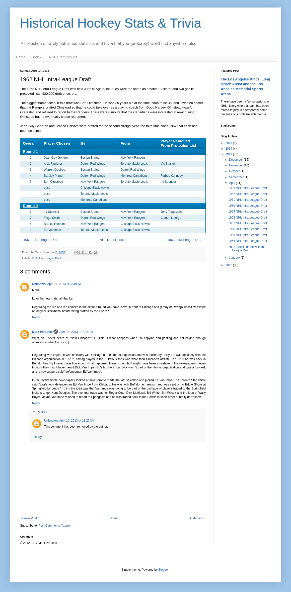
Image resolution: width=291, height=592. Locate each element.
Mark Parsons (42, 332)
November (236, 165)
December (236, 159)
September (237, 177)
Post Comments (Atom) (54, 525)
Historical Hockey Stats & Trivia (110, 23)
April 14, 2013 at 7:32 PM (76, 332)
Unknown (39, 284)
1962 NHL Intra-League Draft (247, 194)
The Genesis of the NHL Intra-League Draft (248, 248)
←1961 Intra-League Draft (39, 240)
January (235, 257)
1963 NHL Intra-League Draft (247, 188)
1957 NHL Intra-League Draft (247, 223)
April (232, 183)
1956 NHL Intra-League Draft (247, 229)
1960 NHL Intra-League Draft (247, 206)
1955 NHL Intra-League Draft (247, 235)
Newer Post (29, 518)
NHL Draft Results (63, 57)
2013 (229, 154)
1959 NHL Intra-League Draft (247, 211)
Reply (36, 317)
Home (20, 57)
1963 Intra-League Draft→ (186, 240)
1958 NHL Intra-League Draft (247, 217)
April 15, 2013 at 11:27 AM (76, 420)
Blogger (163, 569)
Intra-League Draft (50, 258)
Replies (42, 412)
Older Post (197, 518)
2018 (229, 143)
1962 (35, 258)
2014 (229, 148)
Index (37, 57)
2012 (229, 265)
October (235, 171)
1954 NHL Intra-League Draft (247, 241)
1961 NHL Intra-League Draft (247, 200)
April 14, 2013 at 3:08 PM (64, 284)
